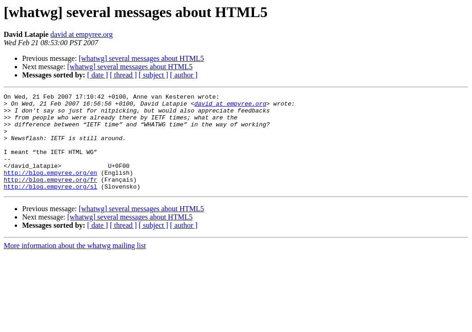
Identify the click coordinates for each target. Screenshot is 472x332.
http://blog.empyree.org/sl (50, 206)
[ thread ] (123, 75)
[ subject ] (153, 75)
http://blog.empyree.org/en (50, 189)
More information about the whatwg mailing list (75, 265)
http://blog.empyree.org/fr (50, 197)
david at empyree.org (81, 34)
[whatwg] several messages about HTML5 (141, 58)
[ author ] (184, 75)
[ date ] (97, 75)
